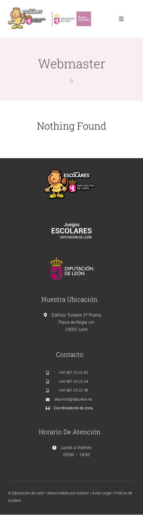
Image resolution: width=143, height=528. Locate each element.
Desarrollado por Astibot (68, 493)
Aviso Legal (101, 493)
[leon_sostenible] (71, 10)
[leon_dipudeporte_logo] (27, 10)
